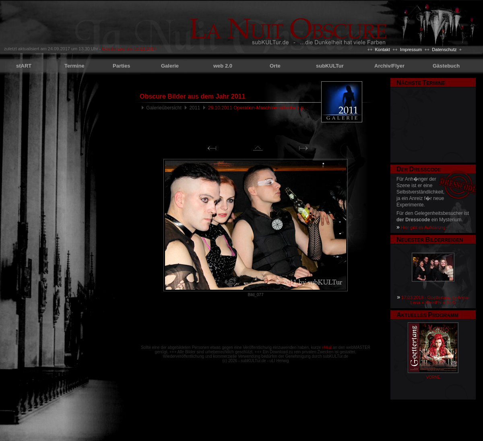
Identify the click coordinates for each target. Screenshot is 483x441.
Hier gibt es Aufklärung (423, 227)
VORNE (433, 377)
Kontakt (382, 49)
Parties (121, 66)
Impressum (411, 49)
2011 (194, 108)
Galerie (170, 66)
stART (23, 66)
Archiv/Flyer (389, 66)
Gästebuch (446, 66)
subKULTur (330, 66)
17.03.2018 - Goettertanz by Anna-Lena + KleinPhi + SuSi (435, 300)
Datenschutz (444, 49)
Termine (74, 66)
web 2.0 (222, 66)
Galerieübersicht (163, 108)
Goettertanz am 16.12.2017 (129, 48)
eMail (327, 347)
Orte (275, 66)
